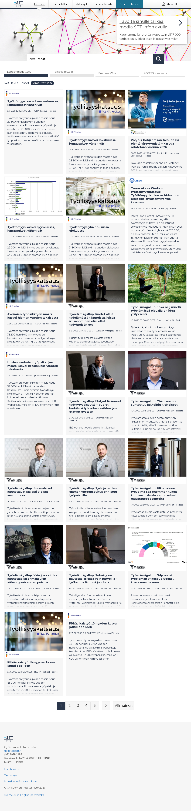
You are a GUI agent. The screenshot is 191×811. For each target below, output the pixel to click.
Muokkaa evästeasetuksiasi (20, 781)
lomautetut (42, 83)
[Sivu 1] (61, 706)
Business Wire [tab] (107, 73)
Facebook (10, 769)
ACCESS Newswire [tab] (155, 73)
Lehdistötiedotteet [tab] (19, 71)
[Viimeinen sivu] (123, 706)
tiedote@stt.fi (12, 750)
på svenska (37, 795)
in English (23, 795)
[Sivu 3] (78, 706)
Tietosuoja (10, 775)
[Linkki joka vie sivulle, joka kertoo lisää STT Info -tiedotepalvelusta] (152, 30)
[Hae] (90, 59)
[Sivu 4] (86, 706)
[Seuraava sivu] (106, 706)
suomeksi (10, 795)
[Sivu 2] (69, 706)
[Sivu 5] (95, 706)
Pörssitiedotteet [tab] (63, 71)
